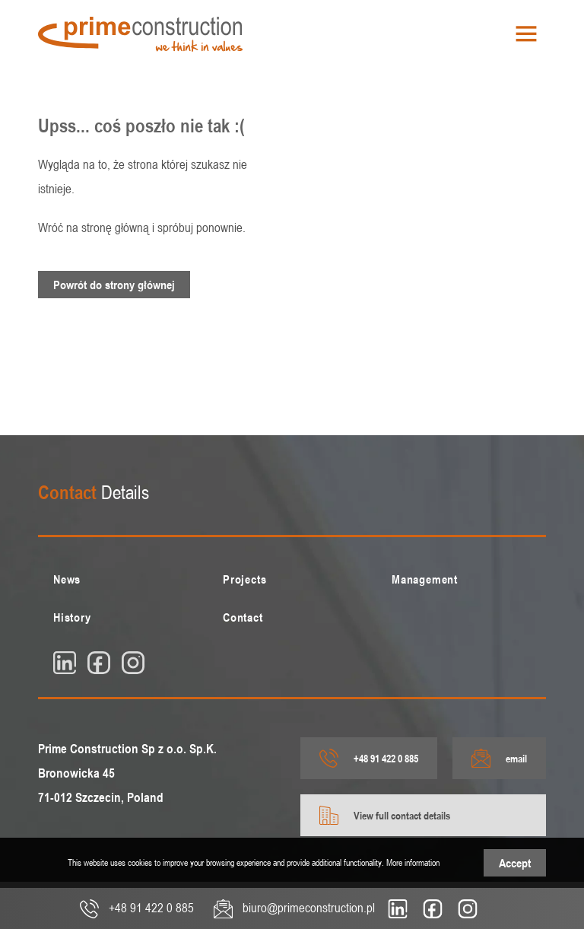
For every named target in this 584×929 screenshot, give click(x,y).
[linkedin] (64, 662)
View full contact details (384, 815)
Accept (515, 862)
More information (413, 862)
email (499, 758)
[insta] (133, 662)
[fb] (98, 662)
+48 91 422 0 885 (368, 758)
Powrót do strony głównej (114, 284)
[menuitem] (123, 579)
